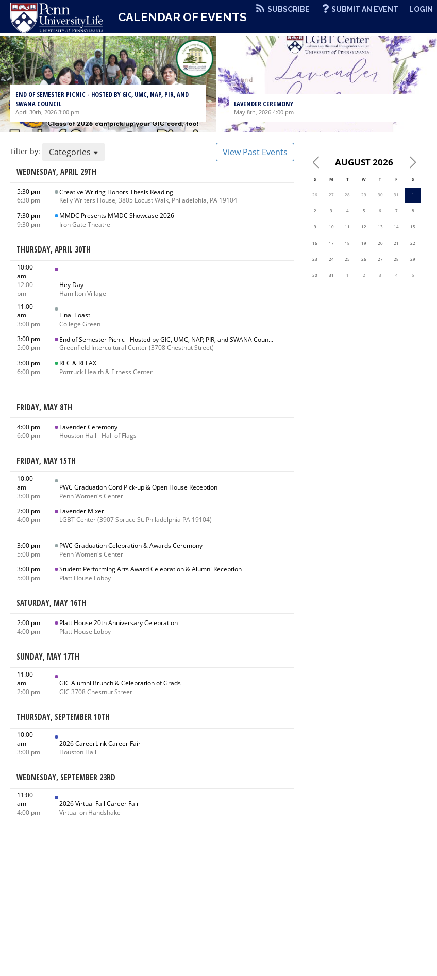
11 (347, 226)
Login (421, 9)
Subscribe (288, 9)
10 (331, 226)
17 (331, 243)
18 (347, 243)
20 (380, 243)
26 (314, 194)
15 (412, 226)
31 (396, 194)
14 (396, 226)
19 (363, 243)
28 (347, 194)
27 (331, 194)
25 (347, 259)
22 (412, 243)
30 (380, 194)
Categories (73, 152)
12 (363, 226)
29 (363, 194)
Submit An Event (364, 9)
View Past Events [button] (255, 152)
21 (396, 243)
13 (380, 226)
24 (331, 259)
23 (314, 259)
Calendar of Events (182, 17)
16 (314, 243)
